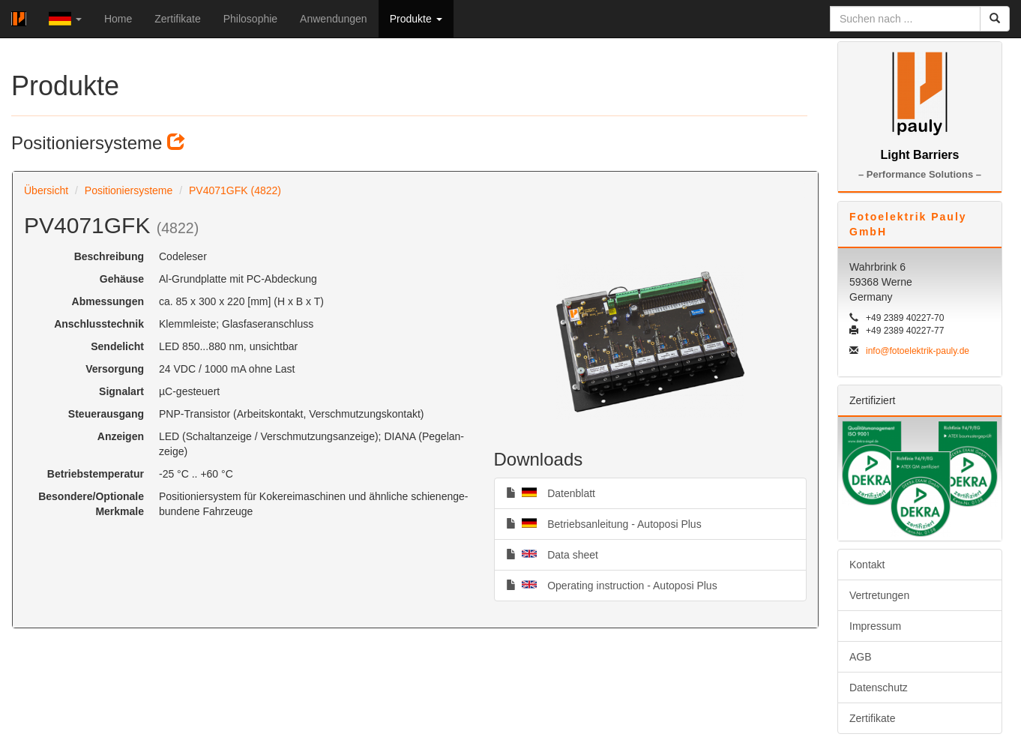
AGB (860, 657)
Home (118, 19)
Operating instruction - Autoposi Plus (611, 585)
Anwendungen (333, 19)
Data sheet (552, 554)
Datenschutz (878, 688)
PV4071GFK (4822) (235, 190)
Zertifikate (177, 19)
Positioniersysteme (129, 190)
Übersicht (46, 190)
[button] (65, 18)
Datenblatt (551, 492)
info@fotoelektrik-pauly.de (917, 351)
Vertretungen (879, 595)
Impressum (875, 626)
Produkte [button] (416, 19)
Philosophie (250, 19)
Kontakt (867, 565)
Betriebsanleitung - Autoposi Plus (604, 523)
